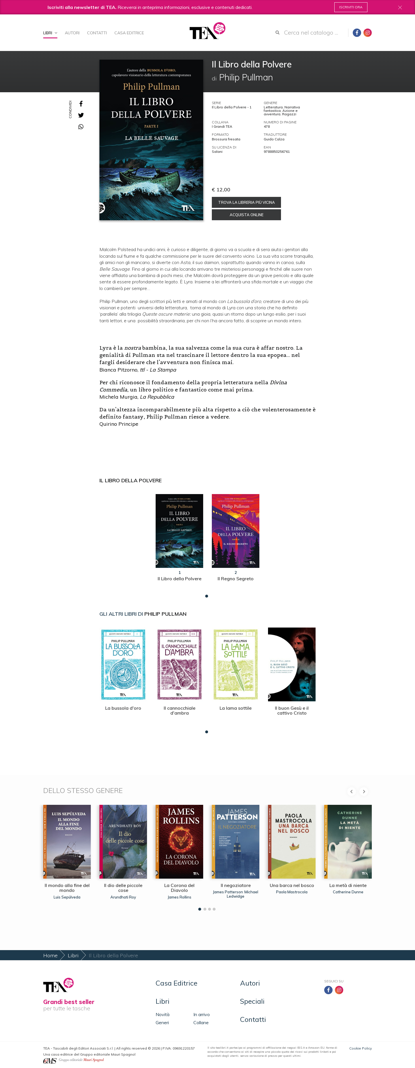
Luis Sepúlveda (67, 897)
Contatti (97, 32)
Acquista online (246, 214)
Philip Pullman (165, 614)
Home (50, 955)
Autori (72, 32)
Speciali (252, 1001)
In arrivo (201, 1014)
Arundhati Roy (123, 897)
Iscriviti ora (351, 7)
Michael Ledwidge (242, 894)
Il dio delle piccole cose (123, 887)
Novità (162, 1014)
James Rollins (179, 897)
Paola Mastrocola (292, 892)
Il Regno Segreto (236, 578)
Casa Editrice (129, 32)
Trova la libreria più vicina (246, 202)
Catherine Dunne (348, 892)
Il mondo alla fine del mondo (67, 887)
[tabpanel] (179, 544)
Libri (50, 32)
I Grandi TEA (222, 126)
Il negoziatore (236, 885)
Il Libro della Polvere (130, 480)
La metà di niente (348, 885)
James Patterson (228, 892)
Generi (162, 1022)
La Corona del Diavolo (179, 887)
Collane (201, 1022)
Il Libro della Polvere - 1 (232, 107)
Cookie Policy (360, 1048)
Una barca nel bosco (292, 885)
